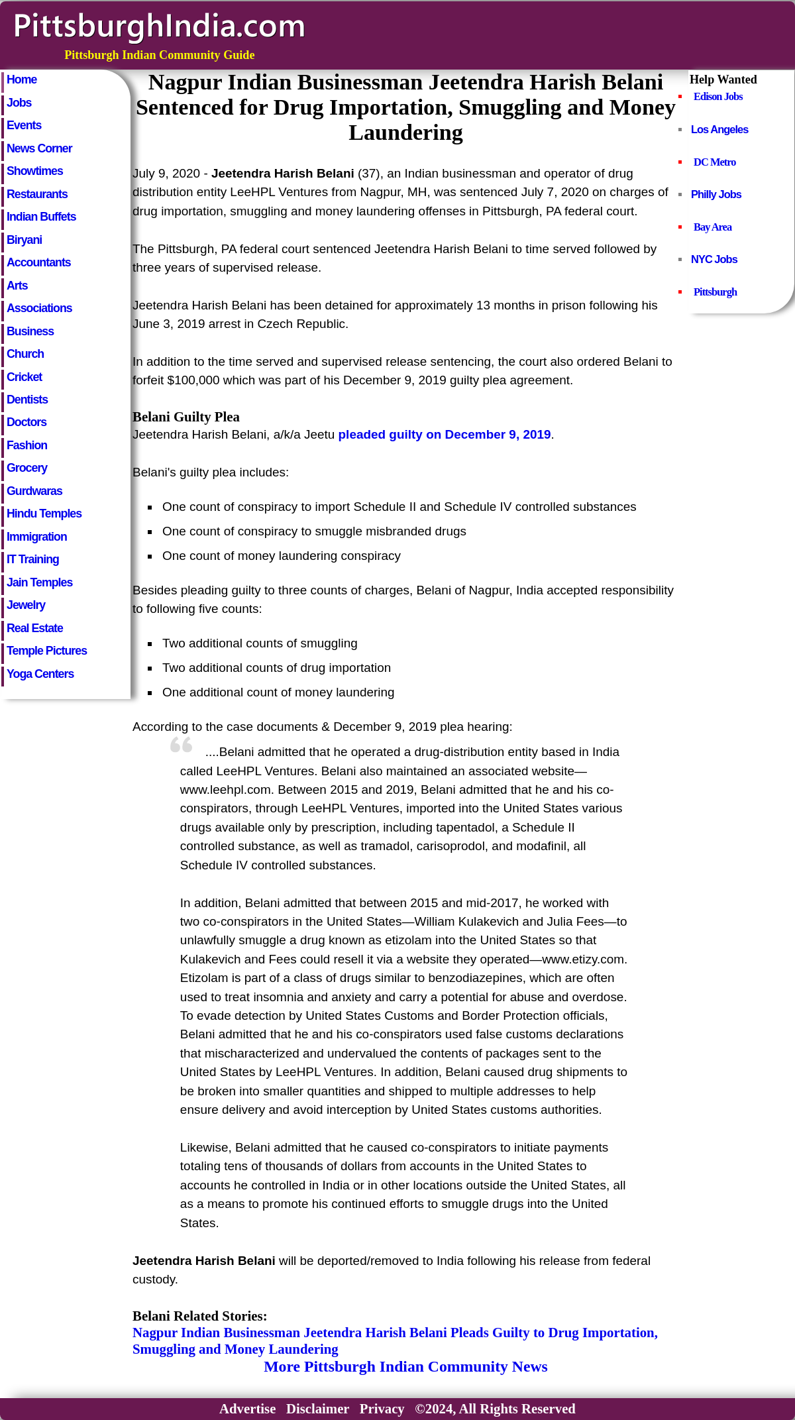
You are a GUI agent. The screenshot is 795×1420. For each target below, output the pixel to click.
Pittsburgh (715, 292)
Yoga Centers (40, 674)
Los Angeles (719, 129)
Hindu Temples (44, 513)
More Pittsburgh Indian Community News (406, 1366)
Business (30, 331)
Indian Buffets (41, 216)
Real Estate (35, 628)
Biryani (24, 239)
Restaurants (37, 194)
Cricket (24, 377)
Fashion (27, 445)
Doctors (26, 422)
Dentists (27, 399)
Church (25, 353)
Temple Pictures (47, 650)
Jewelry (26, 605)
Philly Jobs (716, 194)
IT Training (33, 559)
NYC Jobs (714, 259)
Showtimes (35, 171)
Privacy (382, 1408)
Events (24, 125)
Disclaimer (317, 1408)
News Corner (39, 148)
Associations (39, 308)
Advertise (247, 1408)
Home (21, 79)
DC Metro (715, 162)
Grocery (27, 467)
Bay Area (712, 227)
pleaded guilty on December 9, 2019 (445, 434)
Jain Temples (39, 582)
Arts (17, 285)
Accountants (39, 262)
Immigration (37, 536)
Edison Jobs (718, 96)
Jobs (19, 102)
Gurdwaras (34, 491)
